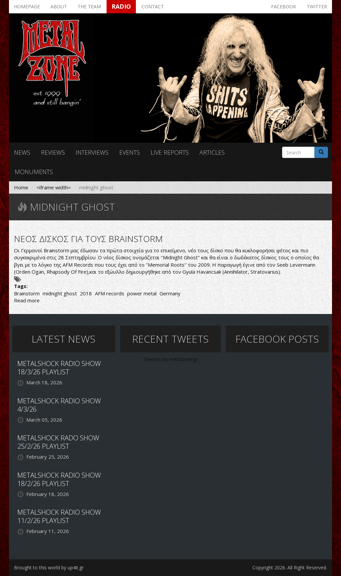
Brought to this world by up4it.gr (49, 567)
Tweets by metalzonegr (170, 359)
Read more (27, 300)
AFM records (109, 293)
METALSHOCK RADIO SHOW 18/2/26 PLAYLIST (59, 479)
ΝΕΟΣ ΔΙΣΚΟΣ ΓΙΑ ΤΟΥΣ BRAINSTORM (88, 239)
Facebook (283, 6)
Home (21, 187)
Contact (153, 6)
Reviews (53, 152)
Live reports (170, 152)
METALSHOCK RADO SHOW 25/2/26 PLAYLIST (58, 442)
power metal (142, 293)
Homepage (27, 6)
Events (129, 152)
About (59, 6)
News (22, 152)
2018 (86, 293)
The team (89, 6)
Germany (170, 293)
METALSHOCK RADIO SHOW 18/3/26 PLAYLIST (59, 367)
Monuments (34, 172)
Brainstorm (27, 293)
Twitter (317, 6)
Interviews (92, 152)
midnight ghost (60, 293)
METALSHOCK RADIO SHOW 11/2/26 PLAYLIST (59, 516)
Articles (212, 152)
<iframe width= (53, 187)
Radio (121, 6)
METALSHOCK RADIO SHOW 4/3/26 (59, 405)
